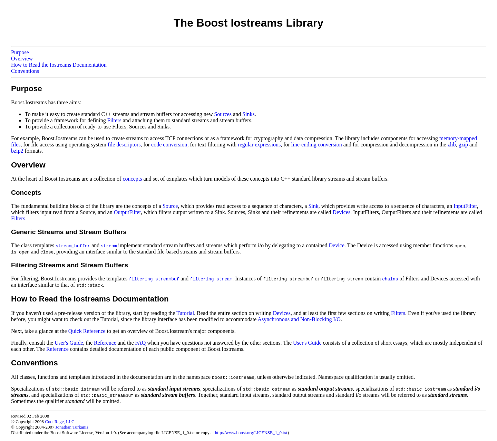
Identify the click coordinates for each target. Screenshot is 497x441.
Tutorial (185, 313)
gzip (463, 144)
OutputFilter (127, 212)
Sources (223, 114)
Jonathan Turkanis (72, 427)
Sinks (248, 114)
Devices (342, 212)
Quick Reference (87, 331)
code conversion (169, 144)
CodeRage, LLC (59, 421)
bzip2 (17, 151)
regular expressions (259, 144)
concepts (132, 179)
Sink (313, 206)
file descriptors (124, 144)
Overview (22, 58)
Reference (105, 343)
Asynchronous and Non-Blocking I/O (298, 319)
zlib (452, 144)
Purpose (20, 52)
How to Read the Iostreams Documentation (59, 65)
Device (336, 245)
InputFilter (465, 206)
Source (170, 206)
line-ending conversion (316, 144)
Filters (114, 120)
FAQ (140, 343)
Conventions (25, 71)
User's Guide (69, 343)
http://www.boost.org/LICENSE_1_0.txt (251, 432)
